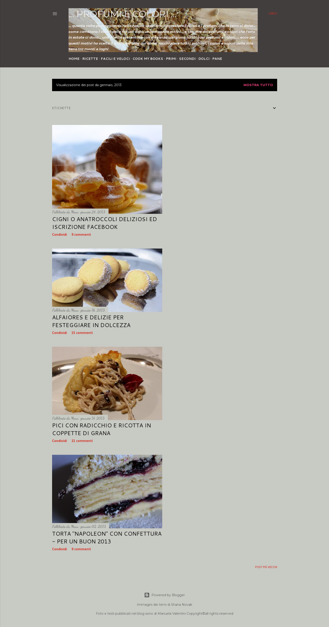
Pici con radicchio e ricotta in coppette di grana (101, 429)
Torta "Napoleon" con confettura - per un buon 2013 (107, 537)
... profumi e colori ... (122, 13)
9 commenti (81, 235)
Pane (217, 58)
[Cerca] (273, 13)
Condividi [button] (59, 235)
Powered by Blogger (164, 595)
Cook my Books (148, 58)
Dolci (204, 58)
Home (74, 58)
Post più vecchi (266, 567)
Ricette (90, 58)
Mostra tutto (258, 85)
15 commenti (82, 333)
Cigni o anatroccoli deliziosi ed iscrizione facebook (104, 223)
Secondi (187, 58)
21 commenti (82, 441)
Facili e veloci (115, 58)
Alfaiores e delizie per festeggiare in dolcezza (91, 321)
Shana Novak (181, 605)
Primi (171, 58)
